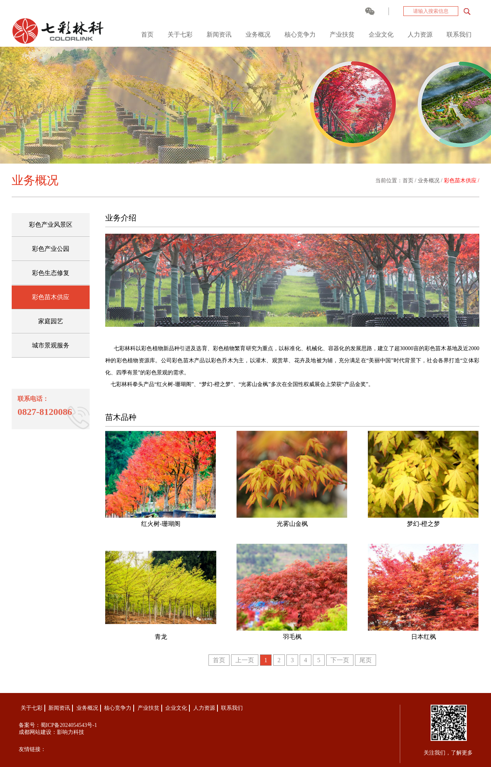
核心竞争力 (300, 34)
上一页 (244, 660)
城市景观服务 (50, 345)
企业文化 (381, 34)
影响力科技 (70, 732)
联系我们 (459, 34)
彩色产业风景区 (50, 224)
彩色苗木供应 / (461, 180)
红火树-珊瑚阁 (160, 523)
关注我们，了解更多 (448, 753)
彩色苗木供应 (50, 297)
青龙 (161, 636)
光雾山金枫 (292, 523)
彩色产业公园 (50, 248)
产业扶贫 (342, 34)
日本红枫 (423, 636)
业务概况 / (431, 180)
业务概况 (258, 34)
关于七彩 (180, 34)
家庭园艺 (50, 321)
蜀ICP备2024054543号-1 (69, 725)
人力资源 (420, 34)
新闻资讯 (219, 34)
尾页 (365, 660)
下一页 (339, 660)
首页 (147, 34)
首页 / (410, 180)
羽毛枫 (292, 636)
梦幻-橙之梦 (423, 523)
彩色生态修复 (50, 273)
